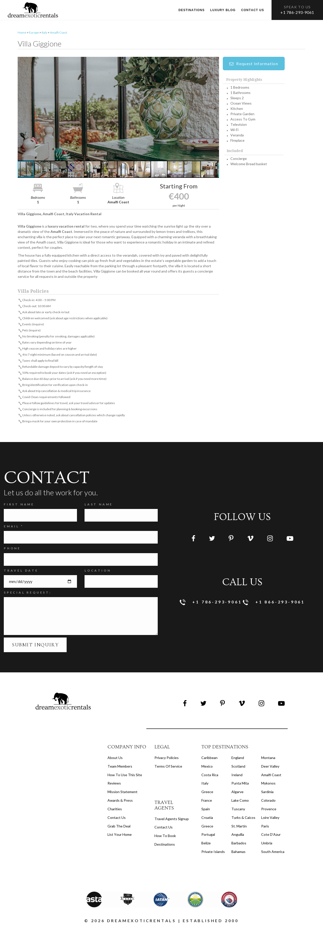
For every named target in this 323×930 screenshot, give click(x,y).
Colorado (268, 801)
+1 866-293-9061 (274, 603)
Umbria (266, 844)
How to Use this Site (124, 776)
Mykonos (268, 784)
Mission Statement (122, 793)
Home (22, 34)
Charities (114, 810)
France (206, 801)
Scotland (238, 767)
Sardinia (267, 793)
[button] (118, 110)
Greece (207, 793)
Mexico (207, 767)
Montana (268, 759)
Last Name (99, 505)
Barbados (238, 844)
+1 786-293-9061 (297, 12)
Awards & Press (120, 801)
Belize (206, 844)
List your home (119, 836)
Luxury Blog (223, 10)
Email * (13, 527)
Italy (44, 34)
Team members (119, 767)
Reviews (114, 784)
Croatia (207, 819)
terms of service (168, 767)
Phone (12, 549)
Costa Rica (209, 776)
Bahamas (238, 853)
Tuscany (238, 810)
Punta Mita (240, 784)
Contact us (252, 10)
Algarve (237, 793)
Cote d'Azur (271, 836)
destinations (164, 845)
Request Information (253, 64)
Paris (265, 827)
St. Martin (239, 827)
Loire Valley (270, 819)
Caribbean (209, 759)
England (237, 759)
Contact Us (116, 819)
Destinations (191, 10)
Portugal (208, 836)
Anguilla (237, 836)
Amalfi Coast (58, 34)
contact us (163, 828)
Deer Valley (270, 767)
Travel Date (21, 571)
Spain (205, 810)
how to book (165, 837)
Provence (268, 810)
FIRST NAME (19, 505)
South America (272, 853)
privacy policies (166, 759)
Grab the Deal (118, 827)
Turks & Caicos (243, 819)
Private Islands (213, 853)
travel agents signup (171, 820)
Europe (34, 34)
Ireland (237, 776)
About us (115, 759)
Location (98, 571)
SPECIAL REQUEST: (27, 594)
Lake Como (240, 801)
